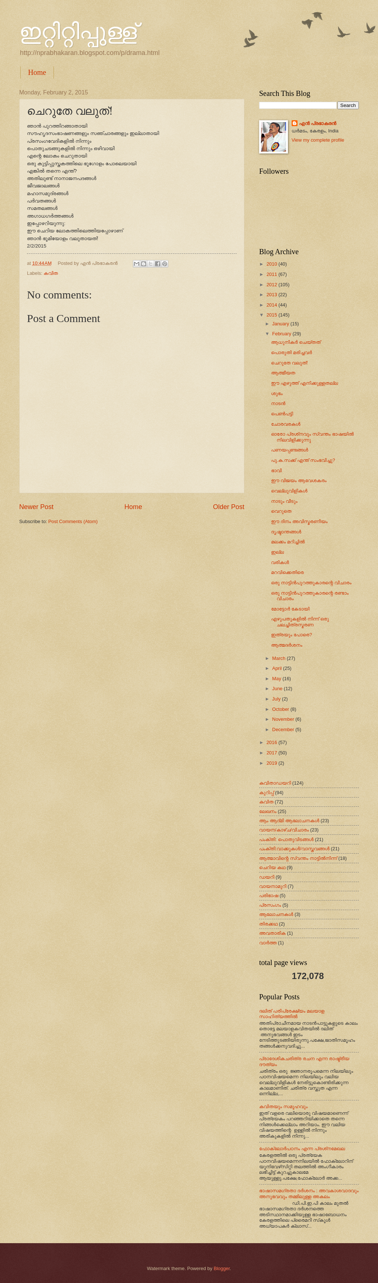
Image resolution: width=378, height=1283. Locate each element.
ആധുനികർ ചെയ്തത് (295, 342)
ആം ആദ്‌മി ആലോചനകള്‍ (289, 820)
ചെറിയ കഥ (272, 867)
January (281, 323)
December (283, 729)
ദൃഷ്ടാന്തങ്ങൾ (286, 532)
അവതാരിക (272, 933)
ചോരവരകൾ (285, 424)
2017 (272, 752)
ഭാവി (276, 470)
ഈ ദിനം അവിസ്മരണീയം (299, 521)
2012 (272, 284)
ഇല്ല (277, 552)
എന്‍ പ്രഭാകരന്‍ (318, 123)
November (283, 719)
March (279, 658)
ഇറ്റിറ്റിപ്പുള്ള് (78, 32)
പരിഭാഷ (268, 895)
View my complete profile (318, 140)
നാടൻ (278, 403)
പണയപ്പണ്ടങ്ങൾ (289, 450)
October (281, 709)
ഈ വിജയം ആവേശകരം (299, 480)
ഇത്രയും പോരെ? (291, 634)
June (278, 688)
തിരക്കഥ (268, 924)
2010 (272, 264)
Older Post (228, 507)
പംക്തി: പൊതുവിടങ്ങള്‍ (286, 839)
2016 (272, 742)
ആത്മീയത (283, 373)
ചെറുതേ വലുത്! (289, 363)
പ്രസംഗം (270, 905)
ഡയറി (266, 877)
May (277, 678)
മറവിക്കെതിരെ (287, 572)
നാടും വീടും (284, 501)
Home (37, 72)
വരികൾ (280, 562)
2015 (272, 315)
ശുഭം (276, 393)
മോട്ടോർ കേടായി (290, 609)
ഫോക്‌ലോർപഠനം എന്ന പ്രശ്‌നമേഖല (302, 1148)
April (277, 668)
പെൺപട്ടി (282, 413)
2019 (272, 763)
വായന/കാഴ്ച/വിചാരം (284, 830)
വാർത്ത (267, 942)
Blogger (222, 1268)
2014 (272, 305)
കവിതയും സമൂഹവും (283, 1106)
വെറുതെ (281, 511)
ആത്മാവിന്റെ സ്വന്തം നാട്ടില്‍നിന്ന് (298, 858)
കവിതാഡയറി (275, 783)
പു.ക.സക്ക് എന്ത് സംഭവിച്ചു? (303, 460)
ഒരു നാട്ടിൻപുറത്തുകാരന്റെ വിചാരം (311, 582)
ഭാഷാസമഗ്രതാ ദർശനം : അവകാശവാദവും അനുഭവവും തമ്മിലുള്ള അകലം (308, 1193)
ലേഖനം (267, 811)
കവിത (51, 273)
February (282, 333)
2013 (272, 294)
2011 (272, 274)
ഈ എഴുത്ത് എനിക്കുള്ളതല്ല (304, 383)
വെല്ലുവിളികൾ (289, 491)
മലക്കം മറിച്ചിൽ (288, 541)
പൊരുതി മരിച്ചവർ (291, 352)
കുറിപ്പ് (266, 792)
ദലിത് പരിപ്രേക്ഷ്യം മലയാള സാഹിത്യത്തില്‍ (291, 1013)
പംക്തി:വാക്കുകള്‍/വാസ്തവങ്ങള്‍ (294, 848)
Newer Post (36, 507)
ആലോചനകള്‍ (276, 914)
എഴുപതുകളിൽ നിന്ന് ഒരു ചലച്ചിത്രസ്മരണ (300, 621)
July (277, 699)
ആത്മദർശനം (286, 645)
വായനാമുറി (272, 886)
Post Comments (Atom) (73, 521)
